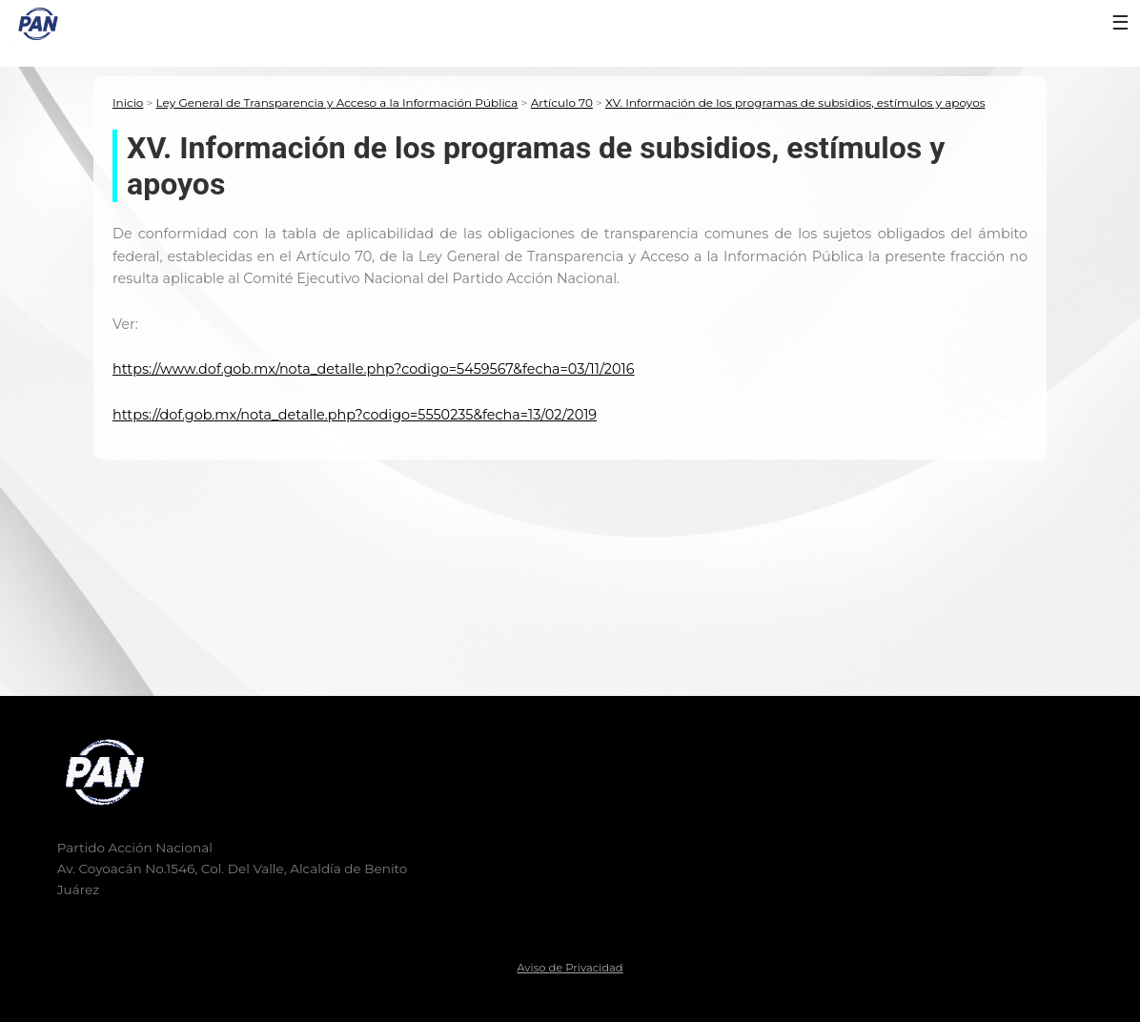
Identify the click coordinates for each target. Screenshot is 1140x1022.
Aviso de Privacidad (569, 967)
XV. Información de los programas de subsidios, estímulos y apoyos (795, 102)
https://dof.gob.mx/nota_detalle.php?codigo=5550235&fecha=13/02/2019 (354, 414)
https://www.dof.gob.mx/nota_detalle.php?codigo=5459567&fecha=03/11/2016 (373, 369)
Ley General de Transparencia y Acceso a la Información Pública (337, 102)
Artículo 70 (562, 102)
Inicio (127, 102)
